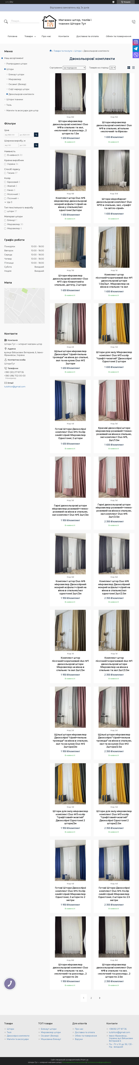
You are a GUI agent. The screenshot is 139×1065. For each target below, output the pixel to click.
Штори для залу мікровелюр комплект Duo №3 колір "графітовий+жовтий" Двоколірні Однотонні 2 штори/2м (70, 817)
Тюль (8, 105)
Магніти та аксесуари (18, 1039)
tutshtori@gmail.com (14, 386)
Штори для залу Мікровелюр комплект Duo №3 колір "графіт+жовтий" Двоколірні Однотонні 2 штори (114, 357)
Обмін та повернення (118, 36)
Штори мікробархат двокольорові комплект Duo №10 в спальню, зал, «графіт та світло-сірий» (114, 204)
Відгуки (79, 1039)
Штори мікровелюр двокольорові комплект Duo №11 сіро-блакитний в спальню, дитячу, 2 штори (70, 280)
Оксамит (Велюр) (17, 84)
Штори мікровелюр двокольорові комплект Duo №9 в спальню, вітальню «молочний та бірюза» (114, 127)
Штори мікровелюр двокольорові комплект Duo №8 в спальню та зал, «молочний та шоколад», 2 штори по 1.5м (70, 127)
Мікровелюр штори (51, 1032)
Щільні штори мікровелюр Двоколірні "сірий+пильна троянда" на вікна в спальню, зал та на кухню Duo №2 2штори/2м (70, 740)
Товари (29, 36)
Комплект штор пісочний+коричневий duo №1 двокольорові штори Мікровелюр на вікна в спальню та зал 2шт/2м (70, 664)
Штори (78, 51)
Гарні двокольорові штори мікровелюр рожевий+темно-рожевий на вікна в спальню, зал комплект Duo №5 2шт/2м (70, 510)
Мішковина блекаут (51, 1039)
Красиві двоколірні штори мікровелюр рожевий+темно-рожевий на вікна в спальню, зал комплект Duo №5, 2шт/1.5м (114, 434)
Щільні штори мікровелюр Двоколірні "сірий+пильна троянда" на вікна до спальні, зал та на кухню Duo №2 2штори (70, 357)
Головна (12, 36)
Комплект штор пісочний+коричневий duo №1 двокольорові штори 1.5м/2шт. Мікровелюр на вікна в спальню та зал (114, 280)
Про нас (46, 36)
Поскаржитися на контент (74, 1062)
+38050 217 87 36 (118, 1029)
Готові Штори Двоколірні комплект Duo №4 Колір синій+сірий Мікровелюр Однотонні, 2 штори (70, 434)
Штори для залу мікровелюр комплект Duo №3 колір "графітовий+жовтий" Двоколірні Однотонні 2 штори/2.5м (114, 817)
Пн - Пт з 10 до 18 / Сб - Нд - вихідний (121, 1045)
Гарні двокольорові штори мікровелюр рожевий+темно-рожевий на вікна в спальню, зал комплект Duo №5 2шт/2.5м (114, 510)
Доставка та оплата (87, 36)
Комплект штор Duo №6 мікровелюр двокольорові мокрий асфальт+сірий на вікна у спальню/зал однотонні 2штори (70, 204)
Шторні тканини (14, 99)
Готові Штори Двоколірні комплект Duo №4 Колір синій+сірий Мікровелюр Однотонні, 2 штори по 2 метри (70, 894)
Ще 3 (9, 202)
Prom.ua (84, 1060)
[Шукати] (6, 22)
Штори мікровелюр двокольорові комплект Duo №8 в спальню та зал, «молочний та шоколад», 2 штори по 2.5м (114, 970)
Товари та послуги (63, 51)
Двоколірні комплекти (18, 1035)
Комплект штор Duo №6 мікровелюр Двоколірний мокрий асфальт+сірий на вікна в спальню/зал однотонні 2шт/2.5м (114, 587)
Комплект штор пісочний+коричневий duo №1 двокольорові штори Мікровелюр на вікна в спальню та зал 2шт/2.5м (114, 664)
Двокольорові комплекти (21, 94)
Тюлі (9, 1032)
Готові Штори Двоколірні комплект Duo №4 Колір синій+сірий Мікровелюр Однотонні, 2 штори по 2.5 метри (114, 894)
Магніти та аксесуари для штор (22, 110)
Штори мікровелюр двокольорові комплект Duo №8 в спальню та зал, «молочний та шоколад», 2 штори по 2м (70, 970)
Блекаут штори (16, 74)
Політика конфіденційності (99, 1062)
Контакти (63, 36)
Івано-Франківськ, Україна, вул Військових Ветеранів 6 (121, 1038)
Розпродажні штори (16, 63)
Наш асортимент (13, 58)
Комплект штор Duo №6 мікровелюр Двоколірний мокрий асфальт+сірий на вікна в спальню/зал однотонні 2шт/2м (70, 587)
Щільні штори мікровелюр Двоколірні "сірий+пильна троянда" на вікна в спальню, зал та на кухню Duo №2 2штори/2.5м (114, 740)
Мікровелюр (15, 79)
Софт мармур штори (19, 89)
